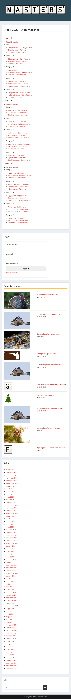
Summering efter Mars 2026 (47, 295)
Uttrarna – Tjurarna (15, 97)
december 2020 (11, 630)
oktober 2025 (11, 481)
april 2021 (9, 619)
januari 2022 (10, 595)
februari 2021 (11, 625)
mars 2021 (10, 622)
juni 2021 (9, 614)
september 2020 (12, 638)
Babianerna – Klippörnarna (18, 223)
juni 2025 (9, 491)
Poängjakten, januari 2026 (46, 354)
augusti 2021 (10, 609)
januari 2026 (10, 472)
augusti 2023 (10, 546)
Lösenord (9, 254)
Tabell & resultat (12, 42)
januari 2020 (10, 660)
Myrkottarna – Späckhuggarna (19, 124)
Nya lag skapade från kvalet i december (51, 384)
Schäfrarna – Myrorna (16, 149)
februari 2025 (11, 500)
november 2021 (11, 600)
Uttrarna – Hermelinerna (17, 52)
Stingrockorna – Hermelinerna (19, 93)
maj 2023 (9, 551)
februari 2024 (11, 530)
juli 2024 (9, 519)
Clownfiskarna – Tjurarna (17, 50)
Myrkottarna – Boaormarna (17, 146)
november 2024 (11, 508)
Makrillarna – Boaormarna (17, 133)
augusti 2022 (10, 576)
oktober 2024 (11, 511)
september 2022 (12, 573)
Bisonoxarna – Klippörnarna (18, 209)
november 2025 (11, 478)
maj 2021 (9, 617)
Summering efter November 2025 (49, 408)
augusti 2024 (10, 516)
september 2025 (12, 483)
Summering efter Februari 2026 (48, 314)
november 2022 (11, 568)
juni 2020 (9, 647)
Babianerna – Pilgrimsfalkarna (19, 200)
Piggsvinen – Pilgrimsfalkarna (18, 184)
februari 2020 (11, 658)
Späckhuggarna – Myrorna (17, 115)
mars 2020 (10, 655)
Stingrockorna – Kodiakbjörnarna (20, 48)
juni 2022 (9, 581)
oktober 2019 (11, 668)
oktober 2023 (11, 540)
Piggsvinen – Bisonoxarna (17, 173)
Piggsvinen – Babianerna (17, 207)
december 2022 (11, 565)
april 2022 (9, 587)
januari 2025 (10, 502)
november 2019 (11, 666)
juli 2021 (9, 611)
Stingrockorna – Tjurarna (17, 70)
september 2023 (12, 543)
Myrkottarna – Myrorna (16, 135)
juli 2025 (9, 489)
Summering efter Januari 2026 (48, 334)
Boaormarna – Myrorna (16, 126)
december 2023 (11, 535)
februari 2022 (11, 592)
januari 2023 (10, 562)
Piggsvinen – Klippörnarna (17, 196)
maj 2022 (9, 584)
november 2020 (11, 633)
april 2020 (9, 652)
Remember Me (11, 263)
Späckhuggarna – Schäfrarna (18, 137)
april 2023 (9, 554)
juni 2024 (9, 521)
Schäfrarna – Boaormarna (17, 113)
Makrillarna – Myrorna (16, 155)
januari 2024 (10, 532)
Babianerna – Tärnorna (16, 178)
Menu (4, 3)
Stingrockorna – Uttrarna (17, 81)
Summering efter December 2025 (49, 365)
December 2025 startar (45, 395)
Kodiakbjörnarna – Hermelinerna (20, 72)
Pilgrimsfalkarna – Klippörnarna (19, 175)
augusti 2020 (10, 641)
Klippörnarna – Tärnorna (17, 189)
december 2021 (11, 598)
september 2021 (12, 606)
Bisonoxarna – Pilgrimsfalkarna (19, 220)
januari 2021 (10, 628)
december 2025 (11, 475)
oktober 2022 (11, 570)
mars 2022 (10, 589)
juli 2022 (9, 579)
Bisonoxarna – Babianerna (17, 187)
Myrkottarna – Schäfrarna (17, 158)
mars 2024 (10, 527)
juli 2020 (9, 644)
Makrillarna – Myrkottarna (17, 110)
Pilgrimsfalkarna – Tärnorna (18, 211)
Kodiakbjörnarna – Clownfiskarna (20, 95)
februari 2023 (11, 560)
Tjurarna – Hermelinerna (17, 63)
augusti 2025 (10, 486)
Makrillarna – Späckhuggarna (18, 144)
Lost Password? (11, 273)
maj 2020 (9, 649)
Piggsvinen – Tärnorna (16, 218)
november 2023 (11, 538)
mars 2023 (10, 557)
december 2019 (11, 663)
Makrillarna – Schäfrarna (17, 122)
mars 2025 (10, 497)
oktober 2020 (11, 636)
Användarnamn (11, 245)
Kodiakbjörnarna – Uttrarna (18, 61)
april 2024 (9, 524)
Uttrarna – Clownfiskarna (17, 75)
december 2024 (11, 505)
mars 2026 (10, 470)
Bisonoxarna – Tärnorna (16, 198)
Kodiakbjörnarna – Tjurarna (18, 84)
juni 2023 (9, 549)
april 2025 (9, 494)
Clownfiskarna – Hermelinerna (19, 86)
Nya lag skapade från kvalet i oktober (51, 448)
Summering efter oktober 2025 (48, 428)
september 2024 (12, 513)
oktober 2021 (11, 603)
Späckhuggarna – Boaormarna (19, 160)
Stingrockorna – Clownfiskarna (19, 59)
